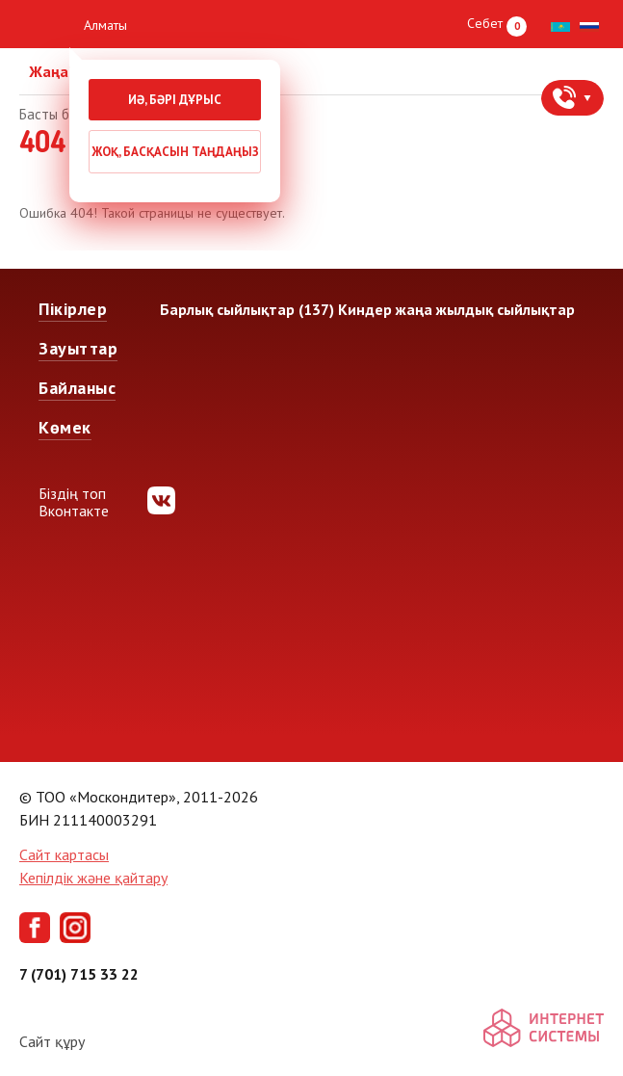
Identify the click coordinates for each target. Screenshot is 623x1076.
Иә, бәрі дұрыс (174, 100)
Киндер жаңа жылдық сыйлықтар (456, 309)
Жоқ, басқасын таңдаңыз (175, 152)
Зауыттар (78, 348)
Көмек (65, 427)
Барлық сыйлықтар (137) (247, 309)
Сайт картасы (64, 854)
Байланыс (77, 388)
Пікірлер (73, 309)
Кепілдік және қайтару (93, 877)
